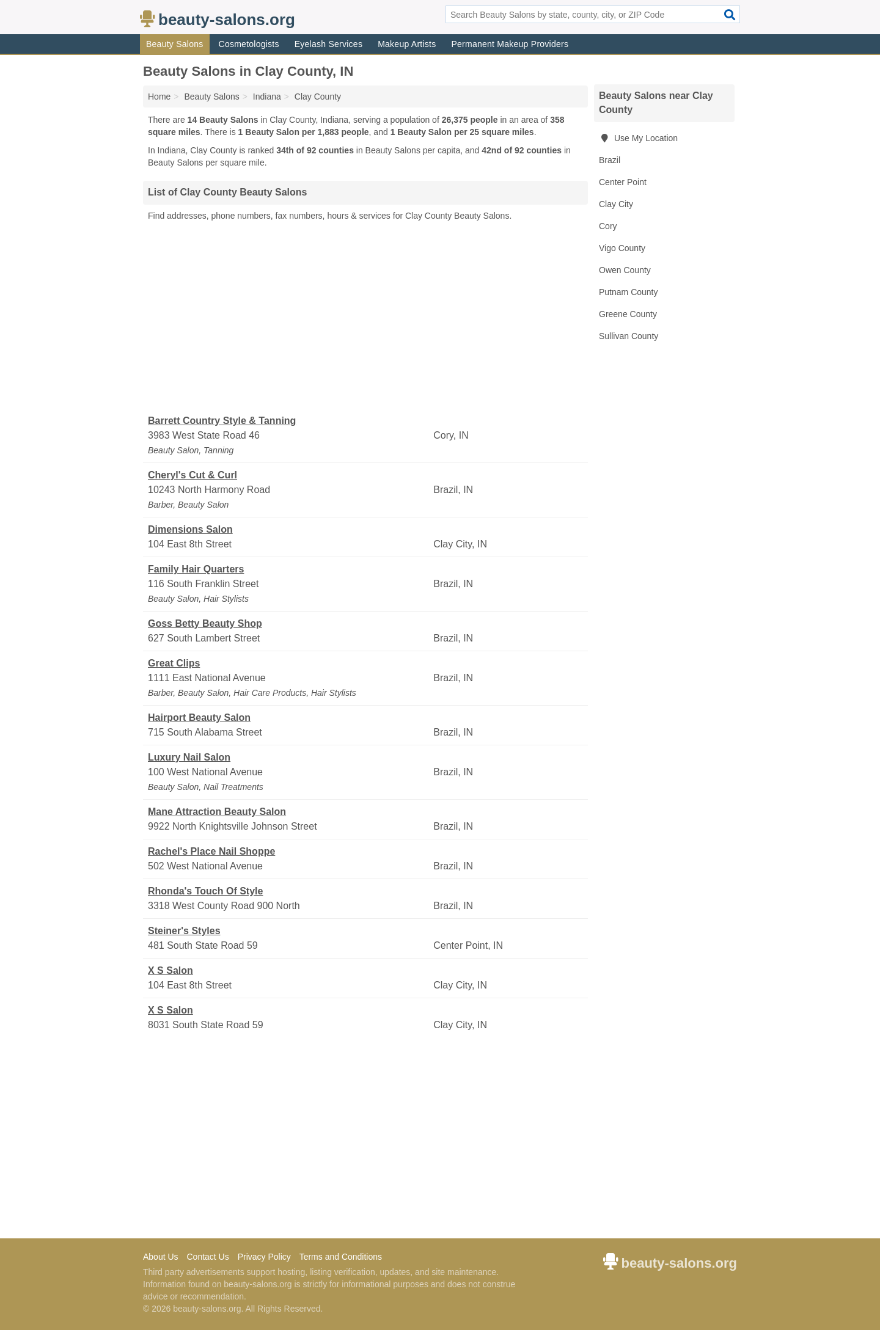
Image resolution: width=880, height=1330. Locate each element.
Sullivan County (628, 336)
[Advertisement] (365, 318)
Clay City (616, 204)
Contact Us (207, 1257)
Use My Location (638, 138)
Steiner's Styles (184, 931)
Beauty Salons (175, 44)
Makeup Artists (407, 44)
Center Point (623, 182)
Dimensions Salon (190, 529)
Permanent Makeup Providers (509, 44)
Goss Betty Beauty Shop (205, 623)
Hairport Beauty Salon (199, 717)
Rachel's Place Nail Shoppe (211, 851)
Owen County (625, 270)
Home (159, 96)
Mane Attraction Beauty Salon (217, 811)
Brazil (609, 160)
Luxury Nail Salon (189, 757)
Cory (608, 226)
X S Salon (170, 970)
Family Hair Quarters (196, 569)
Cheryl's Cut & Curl (192, 475)
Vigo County (622, 248)
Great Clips (174, 663)
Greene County (628, 314)
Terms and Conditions (340, 1257)
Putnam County (628, 292)
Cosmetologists (249, 44)
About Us (160, 1257)
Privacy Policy (264, 1257)
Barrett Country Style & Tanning (222, 420)
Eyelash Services (328, 44)
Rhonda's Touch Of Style (205, 891)
